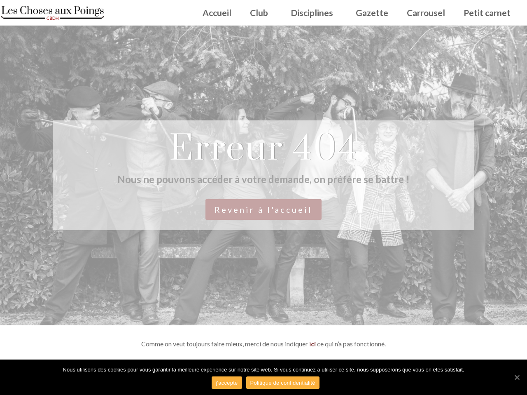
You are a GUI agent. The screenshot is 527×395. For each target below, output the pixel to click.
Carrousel (426, 14)
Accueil (217, 14)
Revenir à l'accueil (263, 209)
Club (259, 14)
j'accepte (227, 383)
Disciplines (312, 14)
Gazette (372, 14)
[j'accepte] (517, 377)
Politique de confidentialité (282, 383)
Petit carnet (487, 14)
